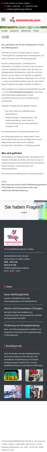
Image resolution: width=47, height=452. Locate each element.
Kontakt (24, 212)
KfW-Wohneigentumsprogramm (21, 92)
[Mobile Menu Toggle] (3, 19)
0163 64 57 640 (32, 6)
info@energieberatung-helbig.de (19, 9)
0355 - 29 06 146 (13, 6)
